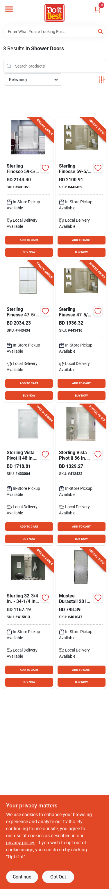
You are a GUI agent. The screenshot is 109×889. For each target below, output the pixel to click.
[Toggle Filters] (101, 79)
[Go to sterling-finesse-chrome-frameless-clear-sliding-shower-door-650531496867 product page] (81, 331)
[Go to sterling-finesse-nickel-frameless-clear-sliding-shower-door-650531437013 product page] (28, 331)
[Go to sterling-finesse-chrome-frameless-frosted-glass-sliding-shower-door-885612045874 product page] (28, 188)
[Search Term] (54, 31)
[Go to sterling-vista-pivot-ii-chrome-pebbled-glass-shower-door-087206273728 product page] (81, 474)
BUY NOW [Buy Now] (29, 252)
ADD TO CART (29, 240)
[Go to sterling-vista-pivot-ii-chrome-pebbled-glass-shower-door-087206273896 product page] (28, 474)
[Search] (101, 31)
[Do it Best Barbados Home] (54, 13)
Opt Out (58, 877)
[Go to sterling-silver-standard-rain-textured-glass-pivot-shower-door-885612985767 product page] (28, 618)
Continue (22, 877)
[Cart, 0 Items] (97, 9)
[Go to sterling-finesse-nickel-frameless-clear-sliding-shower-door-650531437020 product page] (81, 188)
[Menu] (9, 9)
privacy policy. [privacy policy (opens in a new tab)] (20, 842)
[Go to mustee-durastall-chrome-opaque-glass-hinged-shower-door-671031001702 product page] (81, 618)
